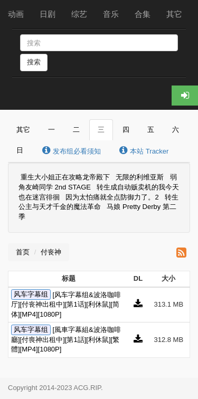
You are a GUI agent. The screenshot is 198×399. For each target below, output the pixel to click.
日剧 (47, 14)
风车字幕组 (31, 295)
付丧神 (51, 252)
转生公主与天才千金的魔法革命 (98, 202)
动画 (16, 14)
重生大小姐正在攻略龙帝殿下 (65, 178)
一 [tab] (51, 130)
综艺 (79, 14)
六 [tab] (175, 130)
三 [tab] (101, 130)
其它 (174, 14)
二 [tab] (76, 130)
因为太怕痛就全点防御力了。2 (111, 197)
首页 (23, 252)
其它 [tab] (23, 130)
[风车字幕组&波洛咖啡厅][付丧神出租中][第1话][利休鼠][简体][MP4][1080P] (66, 304)
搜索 (34, 62)
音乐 (111, 14)
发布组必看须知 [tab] (71, 150)
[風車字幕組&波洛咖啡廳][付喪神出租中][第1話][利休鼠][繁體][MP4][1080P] (66, 339)
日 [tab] (19, 150)
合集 (142, 14)
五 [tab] (150, 130)
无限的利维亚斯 (140, 178)
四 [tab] (125, 130)
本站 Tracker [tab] (144, 150)
